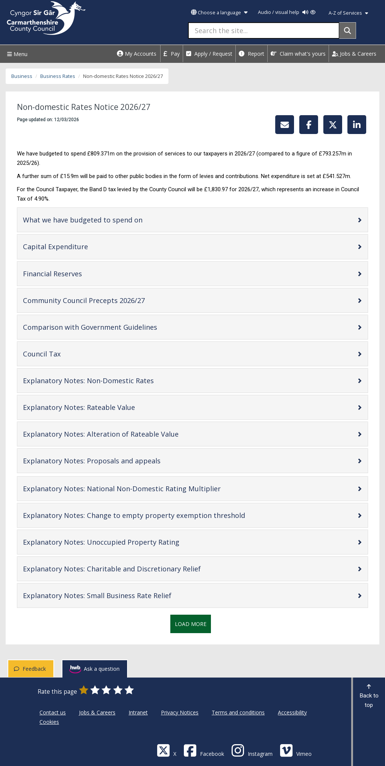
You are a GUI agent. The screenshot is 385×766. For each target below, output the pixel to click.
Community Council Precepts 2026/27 (107, 300)
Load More (190, 623)
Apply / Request (209, 53)
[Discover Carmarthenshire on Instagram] (251, 750)
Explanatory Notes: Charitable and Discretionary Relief (136, 568)
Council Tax (66, 353)
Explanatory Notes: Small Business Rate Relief (121, 595)
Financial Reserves (76, 273)
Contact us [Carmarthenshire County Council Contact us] (52, 712)
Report (251, 53)
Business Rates (57, 76)
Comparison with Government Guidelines (114, 327)
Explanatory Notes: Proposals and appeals (115, 460)
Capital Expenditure (79, 246)
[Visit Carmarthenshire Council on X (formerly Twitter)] (166, 750)
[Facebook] (204, 750)
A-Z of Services (348, 13)
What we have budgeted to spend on (106, 219)
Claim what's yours (298, 53)
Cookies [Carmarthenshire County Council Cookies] (49, 721)
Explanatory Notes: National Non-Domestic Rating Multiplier (145, 488)
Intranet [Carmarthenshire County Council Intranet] (138, 712)
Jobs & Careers (354, 53)
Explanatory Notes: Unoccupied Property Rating (125, 542)
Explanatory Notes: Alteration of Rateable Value (124, 434)
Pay (172, 53)
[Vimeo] (296, 750)
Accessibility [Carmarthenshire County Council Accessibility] (292, 712)
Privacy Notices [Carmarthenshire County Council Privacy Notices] (180, 712)
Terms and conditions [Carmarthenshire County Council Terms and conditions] (238, 712)
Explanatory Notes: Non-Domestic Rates (112, 380)
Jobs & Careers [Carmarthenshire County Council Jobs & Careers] (97, 712)
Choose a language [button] (219, 12)
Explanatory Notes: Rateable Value (103, 407)
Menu (16, 54)
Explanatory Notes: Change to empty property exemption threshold (158, 515)
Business (21, 76)
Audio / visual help (286, 12)
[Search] (347, 30)
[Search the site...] (264, 30)
